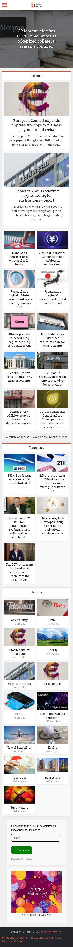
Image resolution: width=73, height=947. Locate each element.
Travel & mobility (19, 747)
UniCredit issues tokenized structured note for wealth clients (52, 339)
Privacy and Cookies (42, 937)
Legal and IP (52, 683)
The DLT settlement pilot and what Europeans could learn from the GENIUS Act (19, 572)
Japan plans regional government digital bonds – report (52, 297)
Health (52, 747)
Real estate (52, 777)
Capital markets (19, 683)
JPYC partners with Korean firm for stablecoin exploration (52, 258)
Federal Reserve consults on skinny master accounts (19, 376)
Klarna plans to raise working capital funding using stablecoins (19, 339)
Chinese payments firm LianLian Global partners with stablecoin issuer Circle (52, 419)
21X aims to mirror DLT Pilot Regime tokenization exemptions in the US (52, 483)
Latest (35, 76)
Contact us (20, 941)
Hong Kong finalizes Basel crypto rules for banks (19, 258)
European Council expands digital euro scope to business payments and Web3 (36, 125)
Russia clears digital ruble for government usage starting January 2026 (19, 299)
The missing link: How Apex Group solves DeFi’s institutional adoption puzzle (52, 525)
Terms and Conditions (15, 937)
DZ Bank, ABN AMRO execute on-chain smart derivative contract (19, 417)
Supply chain (19, 807)
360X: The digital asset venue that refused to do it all (19, 479)
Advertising (19, 620)
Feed (58, 937)
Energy (52, 650)
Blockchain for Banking (19, 652)
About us (7, 941)
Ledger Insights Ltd (50, 932)
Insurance (19, 777)
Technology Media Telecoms (52, 715)
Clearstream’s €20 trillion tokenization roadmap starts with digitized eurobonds (19, 527)
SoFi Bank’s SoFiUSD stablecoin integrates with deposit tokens (52, 378)
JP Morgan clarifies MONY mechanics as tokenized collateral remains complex (36, 38)
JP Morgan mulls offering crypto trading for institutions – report (36, 196)
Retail (19, 714)
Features (35, 447)
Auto (52, 620)
